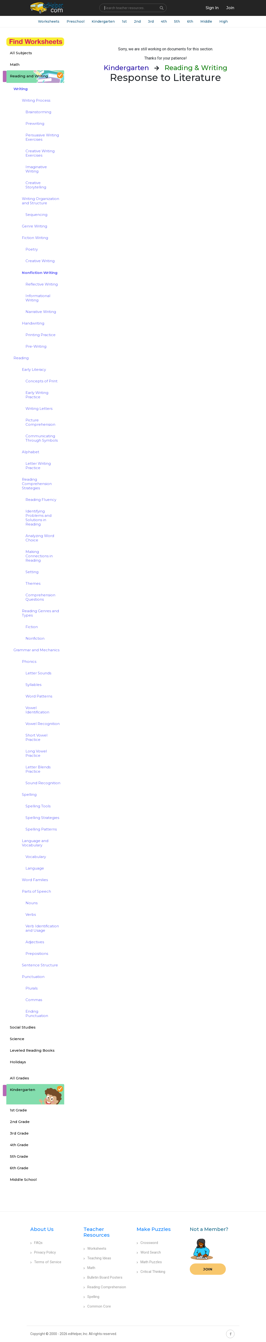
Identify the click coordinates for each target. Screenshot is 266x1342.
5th (177, 21)
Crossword (147, 1243)
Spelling (91, 1297)
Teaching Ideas (97, 1258)
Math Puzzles (149, 1262)
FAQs (36, 1243)
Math (89, 1268)
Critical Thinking (151, 1271)
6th (190, 21)
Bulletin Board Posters (102, 1277)
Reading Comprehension (104, 1287)
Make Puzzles (154, 1229)
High (223, 21)
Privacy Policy (43, 1252)
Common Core (97, 1306)
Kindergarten (103, 21)
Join (207, 1269)
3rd (151, 21)
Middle (206, 21)
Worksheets (48, 21)
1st (124, 21)
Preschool (75, 21)
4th (164, 21)
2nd (137, 21)
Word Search (149, 1252)
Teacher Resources (96, 1232)
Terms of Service (45, 1262)
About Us (42, 1229)
